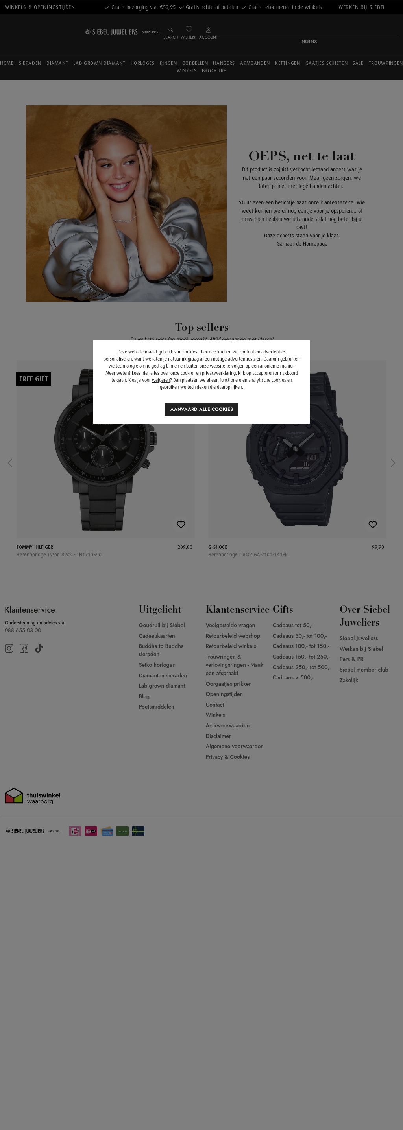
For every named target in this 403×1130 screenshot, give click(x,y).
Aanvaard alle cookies (201, 409)
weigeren (161, 380)
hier (145, 373)
